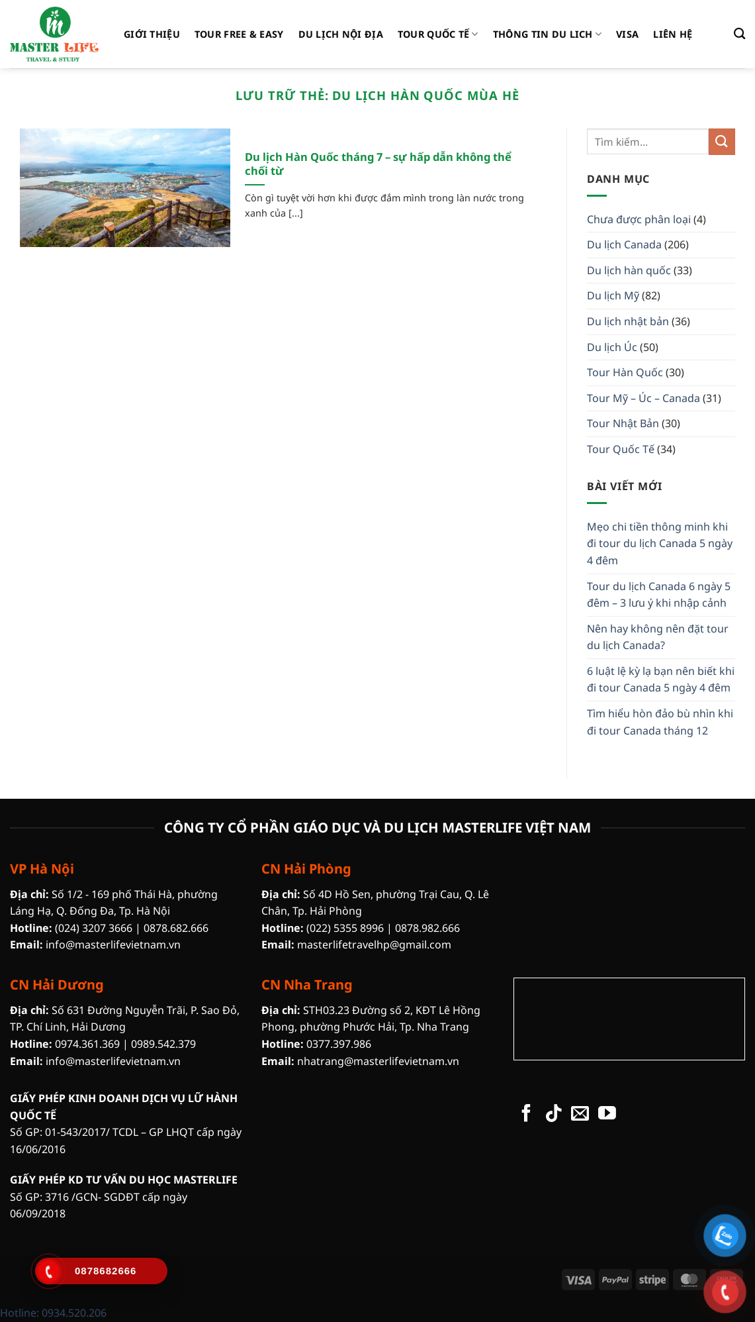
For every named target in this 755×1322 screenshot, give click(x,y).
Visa (627, 34)
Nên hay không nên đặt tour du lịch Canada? (658, 637)
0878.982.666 (427, 928)
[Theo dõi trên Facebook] (526, 1115)
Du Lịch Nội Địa (340, 34)
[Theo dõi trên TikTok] (553, 1115)
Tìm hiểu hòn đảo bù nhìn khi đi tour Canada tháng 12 (660, 722)
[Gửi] (722, 141)
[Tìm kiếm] (739, 34)
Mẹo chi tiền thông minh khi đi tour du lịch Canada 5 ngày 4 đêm (660, 543)
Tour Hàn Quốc (625, 372)
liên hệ (672, 34)
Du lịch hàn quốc (629, 270)
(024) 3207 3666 (93, 928)
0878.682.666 (176, 928)
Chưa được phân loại (639, 219)
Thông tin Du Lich (547, 34)
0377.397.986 (338, 1044)
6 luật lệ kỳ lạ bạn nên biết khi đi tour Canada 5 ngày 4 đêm (660, 679)
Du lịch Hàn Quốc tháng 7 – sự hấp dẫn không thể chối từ (378, 164)
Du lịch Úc (612, 347)
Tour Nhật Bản (623, 423)
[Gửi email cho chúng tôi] (580, 1115)
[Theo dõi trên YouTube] (607, 1115)
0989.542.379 (163, 1044)
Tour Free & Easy (239, 34)
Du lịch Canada (624, 244)
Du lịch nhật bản (628, 321)
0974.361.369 (87, 1044)
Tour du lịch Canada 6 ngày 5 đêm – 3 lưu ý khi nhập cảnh (659, 595)
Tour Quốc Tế (438, 34)
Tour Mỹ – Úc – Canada (643, 398)
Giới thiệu (152, 34)
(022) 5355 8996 (345, 928)
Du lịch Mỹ (613, 295)
